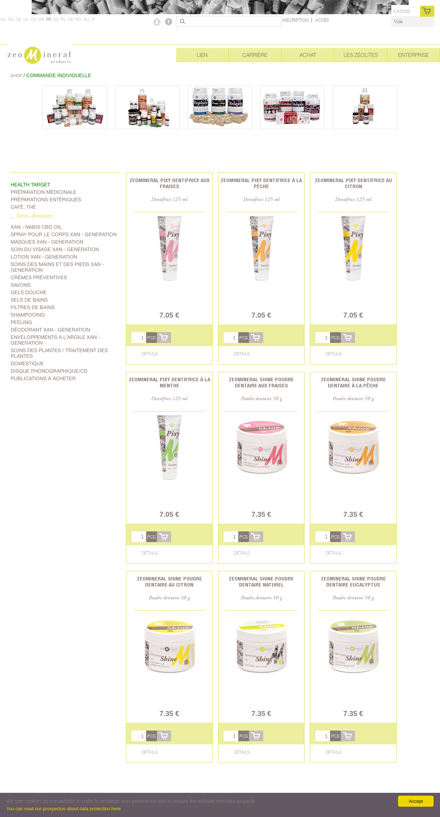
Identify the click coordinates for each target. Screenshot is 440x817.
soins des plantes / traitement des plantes (59, 353)
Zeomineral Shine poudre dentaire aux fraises (261, 382)
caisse (401, 11)
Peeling (21, 322)
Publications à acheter (43, 378)
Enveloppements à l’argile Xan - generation (55, 340)
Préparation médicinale (43, 192)
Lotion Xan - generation (44, 257)
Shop (17, 75)
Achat (307, 55)
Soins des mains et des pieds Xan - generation (57, 267)
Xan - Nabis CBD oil (36, 227)
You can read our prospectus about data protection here (63, 808)
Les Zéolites (361, 55)
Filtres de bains (33, 307)
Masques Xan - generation (47, 242)
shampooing (28, 315)
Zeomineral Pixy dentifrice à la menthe (169, 382)
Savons (21, 285)
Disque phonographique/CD (49, 371)
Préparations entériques (46, 199)
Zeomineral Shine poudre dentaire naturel (261, 581)
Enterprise (413, 55)
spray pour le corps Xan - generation (64, 234)
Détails (150, 353)
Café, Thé (23, 207)
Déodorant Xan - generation (50, 330)
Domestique (27, 363)
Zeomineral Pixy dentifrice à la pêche (261, 183)
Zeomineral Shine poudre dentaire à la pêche (353, 382)
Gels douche (29, 292)
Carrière (254, 55)
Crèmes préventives (39, 277)
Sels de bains (29, 300)
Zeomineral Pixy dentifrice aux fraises (169, 183)
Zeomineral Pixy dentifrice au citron (353, 183)
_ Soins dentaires (32, 216)
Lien (202, 55)
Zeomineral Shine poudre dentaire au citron (169, 581)
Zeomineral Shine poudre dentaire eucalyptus (353, 581)
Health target (30, 184)
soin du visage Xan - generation (55, 249)
